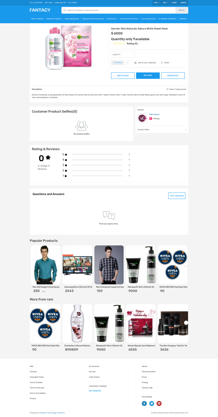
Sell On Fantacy (36, 3)
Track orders (94, 377)
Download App (60, 3)
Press (144, 377)
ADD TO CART (123, 76)
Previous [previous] (32, 265)
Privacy (33, 398)
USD (165, 3)
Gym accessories (148, 19)
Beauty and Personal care (93, 19)
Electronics (112, 19)
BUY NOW (148, 75)
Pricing (145, 382)
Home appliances (72, 19)
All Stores (72, 3)
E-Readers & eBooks (167, 19)
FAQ (31, 366)
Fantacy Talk (147, 388)
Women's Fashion (54, 19)
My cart (92, 372)
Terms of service (37, 388)
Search (182, 10)
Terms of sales (36, 382)
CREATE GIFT (173, 76)
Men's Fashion (37, 19)
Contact (33, 372)
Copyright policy (37, 377)
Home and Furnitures (129, 19)
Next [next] (186, 265)
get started (95, 391)
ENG (156, 3)
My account (94, 366)
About (144, 366)
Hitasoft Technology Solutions (52, 413)
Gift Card (48, 3)
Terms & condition (38, 393)
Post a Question (177, 196)
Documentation (148, 372)
